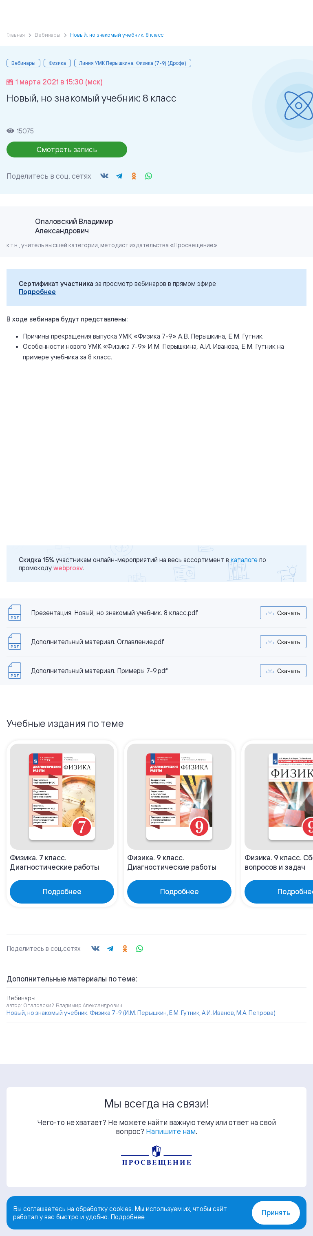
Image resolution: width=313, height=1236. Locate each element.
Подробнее (37, 292)
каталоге (244, 560)
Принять (276, 1212)
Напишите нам (171, 1131)
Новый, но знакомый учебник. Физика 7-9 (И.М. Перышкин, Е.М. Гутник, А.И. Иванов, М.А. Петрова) (141, 1013)
